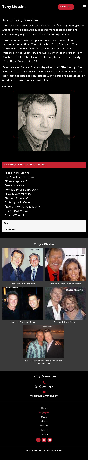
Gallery (44, 430)
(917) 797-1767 (44, 386)
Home (44, 408)
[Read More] (7, 86)
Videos (44, 421)
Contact (44, 434)
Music (44, 417)
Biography (44, 412)
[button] (38, 440)
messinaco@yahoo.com (44, 395)
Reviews (44, 426)
